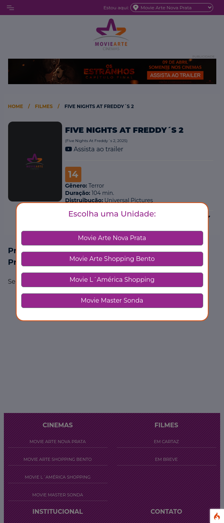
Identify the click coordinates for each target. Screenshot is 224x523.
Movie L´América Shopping (112, 279)
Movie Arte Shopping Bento (112, 258)
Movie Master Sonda (112, 300)
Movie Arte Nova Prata (112, 238)
